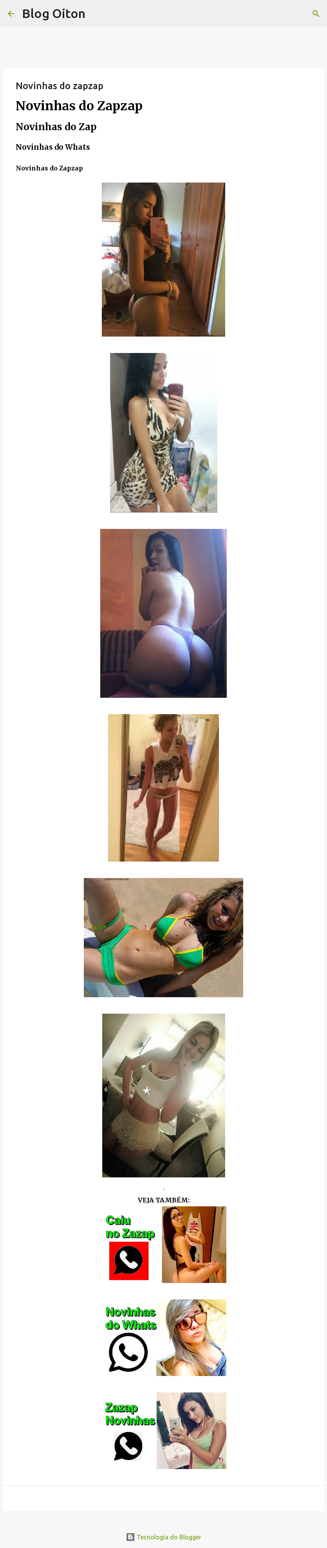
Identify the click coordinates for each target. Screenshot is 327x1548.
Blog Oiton (53, 13)
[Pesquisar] (316, 13)
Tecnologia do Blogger (163, 1537)
